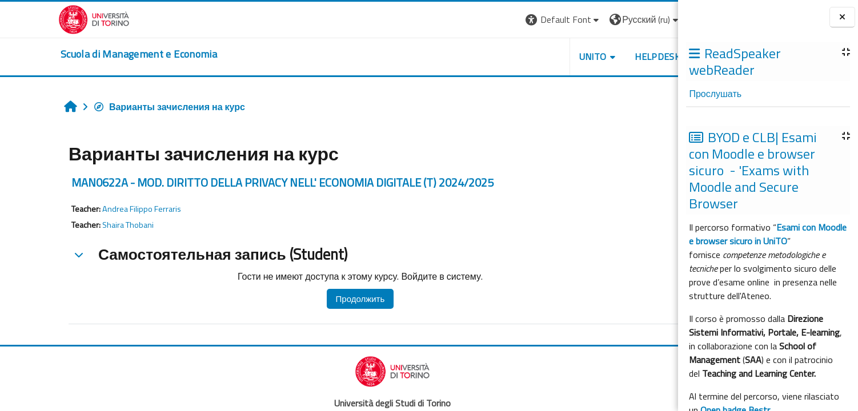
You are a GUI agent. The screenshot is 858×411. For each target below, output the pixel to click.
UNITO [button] (539, 56)
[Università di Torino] (41, 18)
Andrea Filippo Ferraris (89, 209)
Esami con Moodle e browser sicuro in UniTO (768, 234)
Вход (653, 19)
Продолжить (307, 298)
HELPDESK (604, 56)
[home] (85, 54)
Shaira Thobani (75, 225)
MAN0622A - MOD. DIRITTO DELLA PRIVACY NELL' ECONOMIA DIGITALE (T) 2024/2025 (230, 182)
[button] (510, 20)
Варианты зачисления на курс (117, 107)
